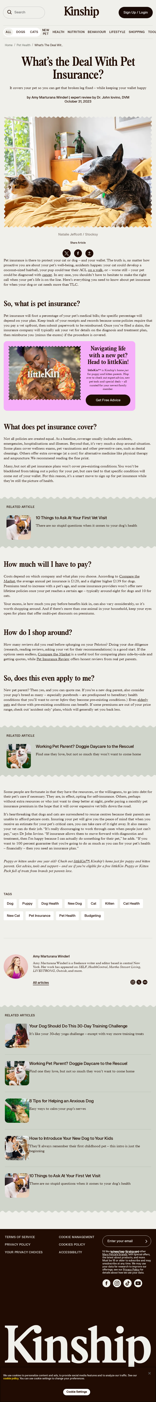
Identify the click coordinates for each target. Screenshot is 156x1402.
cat (93, 904)
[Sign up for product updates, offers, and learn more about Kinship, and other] (147, 1241)
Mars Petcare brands (114, 1254)
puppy (27, 904)
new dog (75, 904)
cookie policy (11, 1378)
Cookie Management (76, 1237)
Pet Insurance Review (53, 659)
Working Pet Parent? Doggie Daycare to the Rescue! (85, 746)
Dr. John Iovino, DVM (113, 98)
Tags (8, 894)
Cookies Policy (72, 1245)
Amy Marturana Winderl (49, 98)
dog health (50, 904)
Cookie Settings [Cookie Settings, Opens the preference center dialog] (76, 1392)
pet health (67, 916)
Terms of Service (20, 1237)
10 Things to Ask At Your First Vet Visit (71, 517)
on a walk (95, 270)
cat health (131, 904)
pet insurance (39, 916)
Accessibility (70, 1252)
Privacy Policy (18, 1245)
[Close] (149, 1373)
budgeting (92, 916)
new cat (13, 916)
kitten (109, 904)
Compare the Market (54, 654)
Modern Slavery (125, 1252)
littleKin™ (81, 861)
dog (10, 904)
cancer (47, 275)
